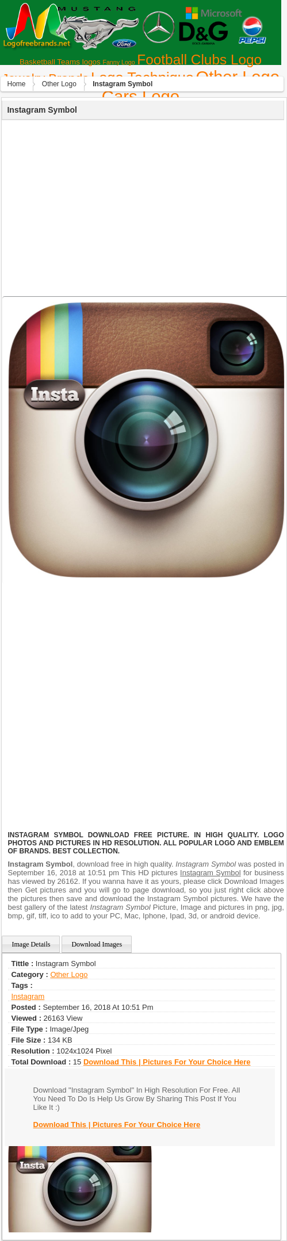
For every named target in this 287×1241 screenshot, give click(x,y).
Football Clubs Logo (199, 59)
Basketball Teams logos (60, 62)
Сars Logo (140, 96)
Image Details (31, 944)
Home (16, 84)
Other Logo (59, 84)
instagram (27, 996)
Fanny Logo (118, 62)
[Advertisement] (141, 206)
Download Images (96, 944)
